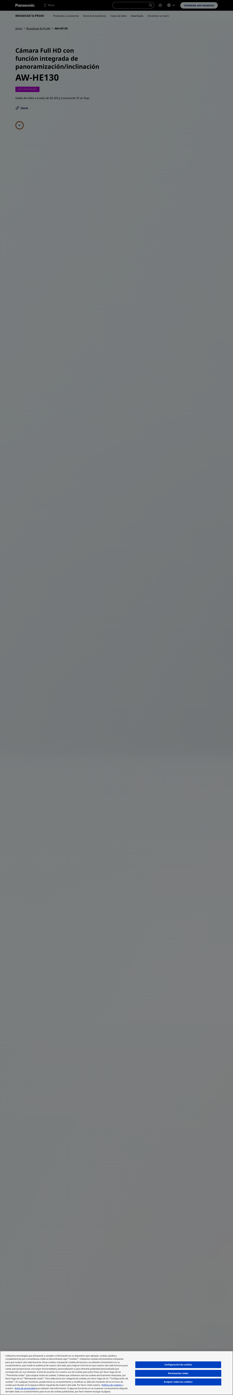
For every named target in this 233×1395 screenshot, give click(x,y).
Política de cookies (112, 1384)
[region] (116, 1373)
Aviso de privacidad (25, 1388)
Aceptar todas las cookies (178, 1381)
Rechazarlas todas (178, 1373)
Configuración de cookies (178, 1364)
